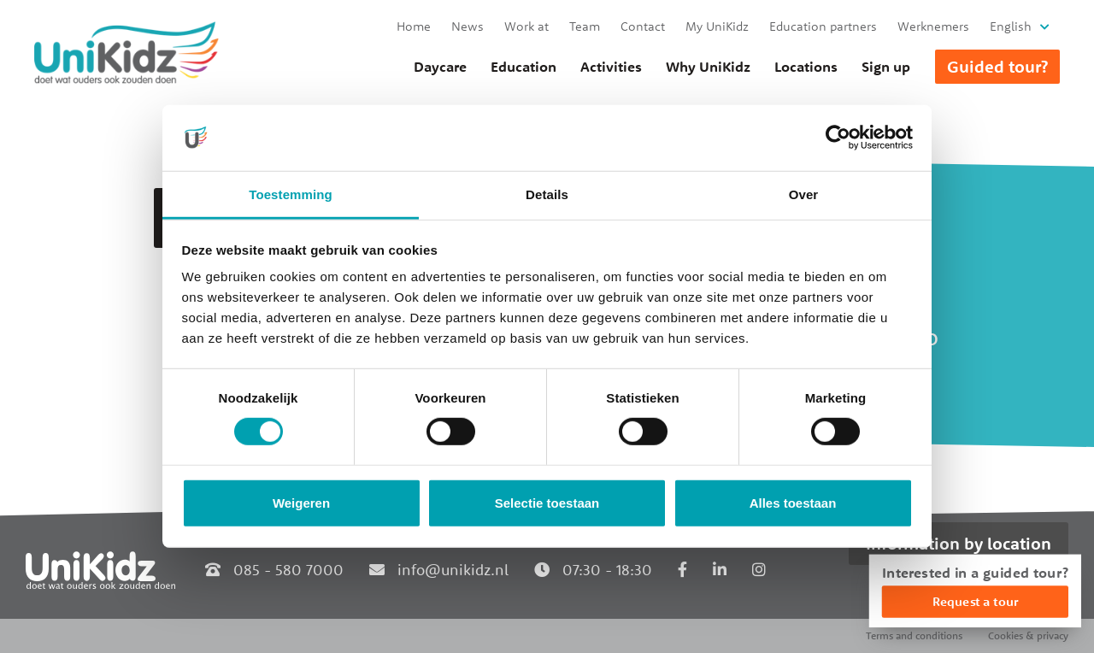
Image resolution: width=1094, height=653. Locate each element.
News (467, 26)
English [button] (1011, 26)
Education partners (823, 26)
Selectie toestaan (547, 503)
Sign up (886, 66)
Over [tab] (804, 194)
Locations (806, 66)
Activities (611, 66)
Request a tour (975, 601)
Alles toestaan (793, 503)
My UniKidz (717, 26)
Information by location (958, 543)
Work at (526, 26)
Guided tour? (997, 66)
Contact (643, 26)
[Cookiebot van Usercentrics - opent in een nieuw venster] (838, 137)
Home (414, 26)
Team (584, 26)
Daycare (440, 66)
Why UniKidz (708, 66)
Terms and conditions (914, 635)
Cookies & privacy (1028, 635)
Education (523, 66)
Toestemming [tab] (290, 194)
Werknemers (933, 26)
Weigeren (301, 503)
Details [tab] (547, 194)
